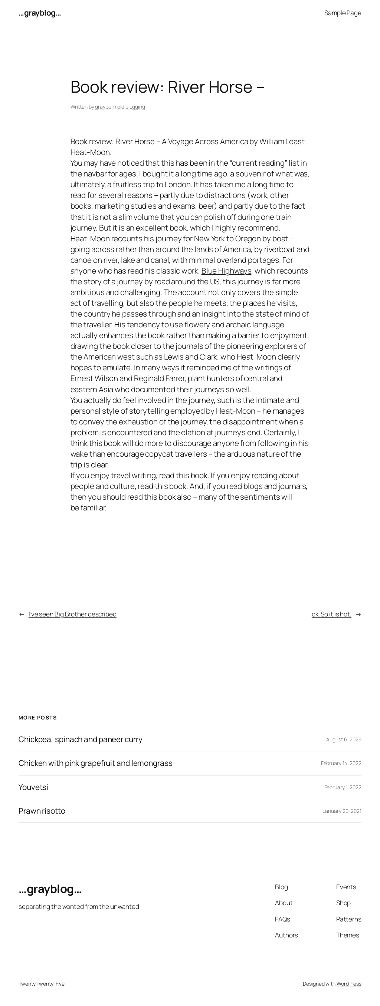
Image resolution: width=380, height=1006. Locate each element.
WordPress (349, 983)
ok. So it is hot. (331, 613)
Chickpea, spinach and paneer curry (80, 739)
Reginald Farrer (159, 378)
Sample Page (342, 12)
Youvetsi (33, 787)
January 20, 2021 (342, 810)
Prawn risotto (42, 811)
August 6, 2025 (343, 739)
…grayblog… (40, 12)
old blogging (131, 106)
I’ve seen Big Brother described (73, 613)
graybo (103, 106)
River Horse (135, 141)
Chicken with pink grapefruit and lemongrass (96, 763)
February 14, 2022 (341, 763)
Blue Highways (227, 270)
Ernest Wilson (94, 378)
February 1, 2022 (342, 787)
